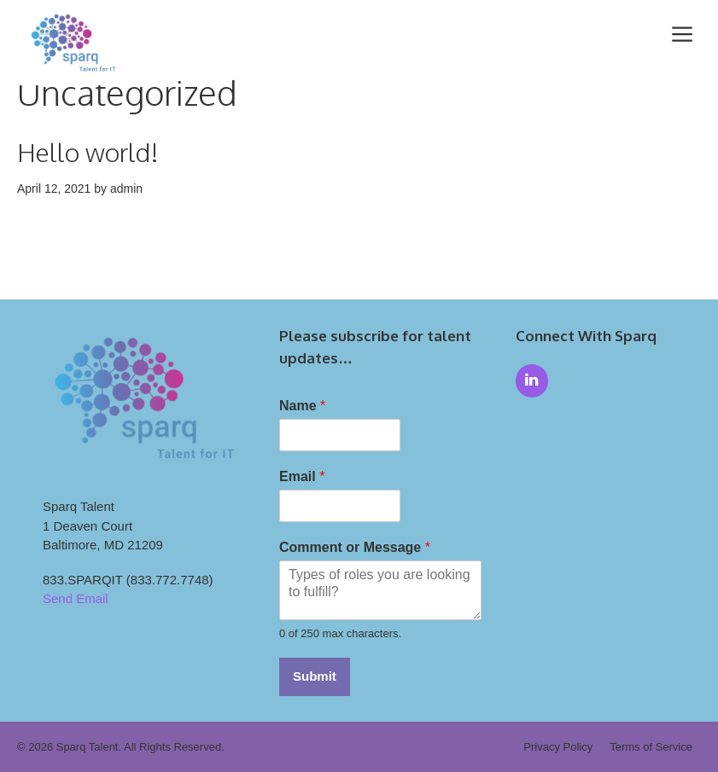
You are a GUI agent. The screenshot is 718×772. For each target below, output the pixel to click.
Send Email (75, 598)
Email (301, 476)
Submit (314, 676)
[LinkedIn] (532, 381)
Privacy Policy (557, 746)
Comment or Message (354, 547)
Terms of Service (651, 746)
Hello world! (88, 152)
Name (302, 405)
